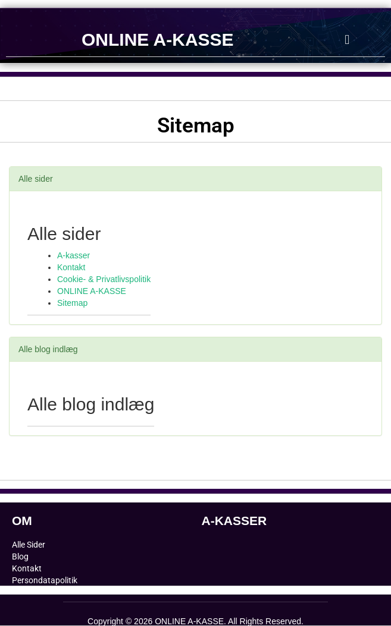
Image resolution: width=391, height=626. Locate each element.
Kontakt (71, 267)
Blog (20, 556)
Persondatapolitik (44, 580)
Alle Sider (28, 544)
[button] (347, 39)
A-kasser (73, 255)
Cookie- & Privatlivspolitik (104, 279)
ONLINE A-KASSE (158, 39)
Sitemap (72, 303)
